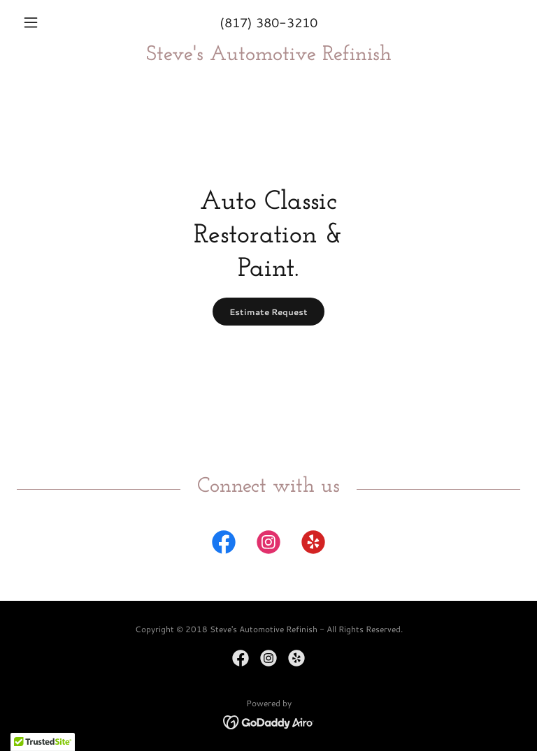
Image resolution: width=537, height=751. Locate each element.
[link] (268, 56)
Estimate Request (268, 312)
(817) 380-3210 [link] (268, 22)
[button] (54, 22)
